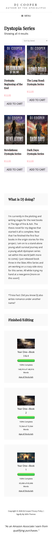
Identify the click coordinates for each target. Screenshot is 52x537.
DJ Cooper (26, 4)
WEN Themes (30, 514)
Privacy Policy (37, 511)
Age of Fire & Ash (26, 377)
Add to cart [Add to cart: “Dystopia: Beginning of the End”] (14, 103)
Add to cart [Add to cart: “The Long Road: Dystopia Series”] (37, 100)
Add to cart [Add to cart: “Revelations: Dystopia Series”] (14, 169)
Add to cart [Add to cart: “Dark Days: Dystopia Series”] (37, 169)
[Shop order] (35, 40)
